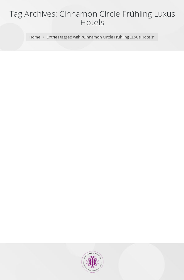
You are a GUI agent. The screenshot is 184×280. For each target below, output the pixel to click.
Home (34, 37)
